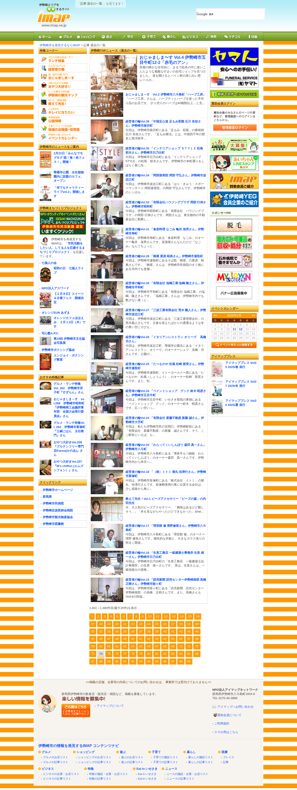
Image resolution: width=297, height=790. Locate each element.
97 (172, 661)
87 (92, 661)
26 (164, 624)
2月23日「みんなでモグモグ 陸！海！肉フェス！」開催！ (69, 157)
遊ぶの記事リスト (132, 762)
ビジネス (48, 768)
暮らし (191, 752)
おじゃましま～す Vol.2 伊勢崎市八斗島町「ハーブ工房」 (166, 94)
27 (172, 624)
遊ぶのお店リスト (132, 757)
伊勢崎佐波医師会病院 (58, 510)
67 (156, 646)
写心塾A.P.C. (50, 333)
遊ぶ (123, 752)
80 (148, 653)
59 (92, 646)
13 (173, 616)
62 (116, 646)
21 (124, 624)
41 (172, 631)
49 (124, 639)
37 (140, 631)
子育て (156, 752)
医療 (225, 752)
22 (132, 624)
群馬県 (47, 496)
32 (100, 631)
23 (140, 624)
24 (148, 624)
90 (116, 661)
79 (140, 653)
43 (188, 631)
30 (196, 624)
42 (180, 631)
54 (164, 639)
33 (108, 631)
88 (100, 661)
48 (116, 639)
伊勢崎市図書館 (53, 524)
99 (188, 661)
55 (172, 639)
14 (181, 616)
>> (253, 315)
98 (180, 661)
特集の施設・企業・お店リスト (108, 773)
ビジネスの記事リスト (57, 778)
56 (180, 639)
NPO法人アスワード (55, 288)
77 (124, 653)
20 (116, 624)
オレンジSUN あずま (56, 312)
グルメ (46, 752)
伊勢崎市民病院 (53, 503)
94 (148, 661)
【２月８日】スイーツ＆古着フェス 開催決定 (69, 298)
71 (188, 646)
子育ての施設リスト (165, 757)
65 (140, 646)
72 (196, 646)
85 (188, 653)
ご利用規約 (221, 723)
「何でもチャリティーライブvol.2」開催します (69, 192)
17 (92, 624)
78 (132, 653)
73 (92, 653)
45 (92, 639)
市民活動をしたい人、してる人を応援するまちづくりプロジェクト (62, 247)
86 (196, 653)
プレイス (228, 757)
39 (156, 631)
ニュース (171, 768)
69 (172, 646)
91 (124, 661)
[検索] (225, 14)
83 (172, 653)
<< (215, 315)
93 (140, 661)
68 (164, 646)
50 (132, 639)
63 (124, 646)
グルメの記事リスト (55, 762)
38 (148, 631)
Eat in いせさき (147, 768)
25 (156, 624)
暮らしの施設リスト (200, 757)
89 (108, 661)
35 (124, 631)
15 (189, 616)
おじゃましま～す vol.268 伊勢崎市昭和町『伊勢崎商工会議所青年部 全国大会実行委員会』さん (69, 407)
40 (164, 631)
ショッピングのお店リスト (94, 757)
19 (108, 624)
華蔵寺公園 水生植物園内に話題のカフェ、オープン (69, 176)
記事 (226, 762)
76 (116, 653)
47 (108, 639)
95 (156, 661)
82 (164, 653)
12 (165, 616)
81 (156, 653)
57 (188, 639)
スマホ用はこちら (226, 732)
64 (132, 646)
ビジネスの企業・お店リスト (61, 773)
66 (148, 646)
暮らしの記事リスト (200, 762)
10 (149, 616)
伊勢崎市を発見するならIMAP (60, 45)
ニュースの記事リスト (180, 778)
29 (188, 624)
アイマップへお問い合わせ (235, 706)
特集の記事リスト (100, 778)
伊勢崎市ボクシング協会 (58, 350)
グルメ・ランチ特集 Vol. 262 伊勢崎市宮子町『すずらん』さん (69, 388)
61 (108, 646)
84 (180, 653)
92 (132, 661)
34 (116, 631)
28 (180, 624)
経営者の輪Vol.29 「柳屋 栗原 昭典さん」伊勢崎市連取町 (164, 256)
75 (108, 653)
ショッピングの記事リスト (94, 762)
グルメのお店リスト (55, 757)
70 (180, 646)
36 (132, 631)
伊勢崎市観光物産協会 (58, 517)
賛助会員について (229, 715)
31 (92, 631)
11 (157, 616)
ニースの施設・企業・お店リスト (187, 773)
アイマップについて (110, 706)
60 (100, 646)
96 (164, 661)
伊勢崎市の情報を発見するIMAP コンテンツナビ (78, 746)
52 (148, 639)
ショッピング (86, 752)
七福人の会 (49, 263)
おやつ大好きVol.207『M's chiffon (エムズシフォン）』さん (68, 466)
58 (196, 639)
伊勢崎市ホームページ (58, 490)
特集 (91, 768)
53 (156, 639)
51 (140, 639)
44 (196, 631)
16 (197, 616)
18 (100, 624)
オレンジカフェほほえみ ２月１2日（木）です (69, 322)
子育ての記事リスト (165, 762)
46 (100, 639)
